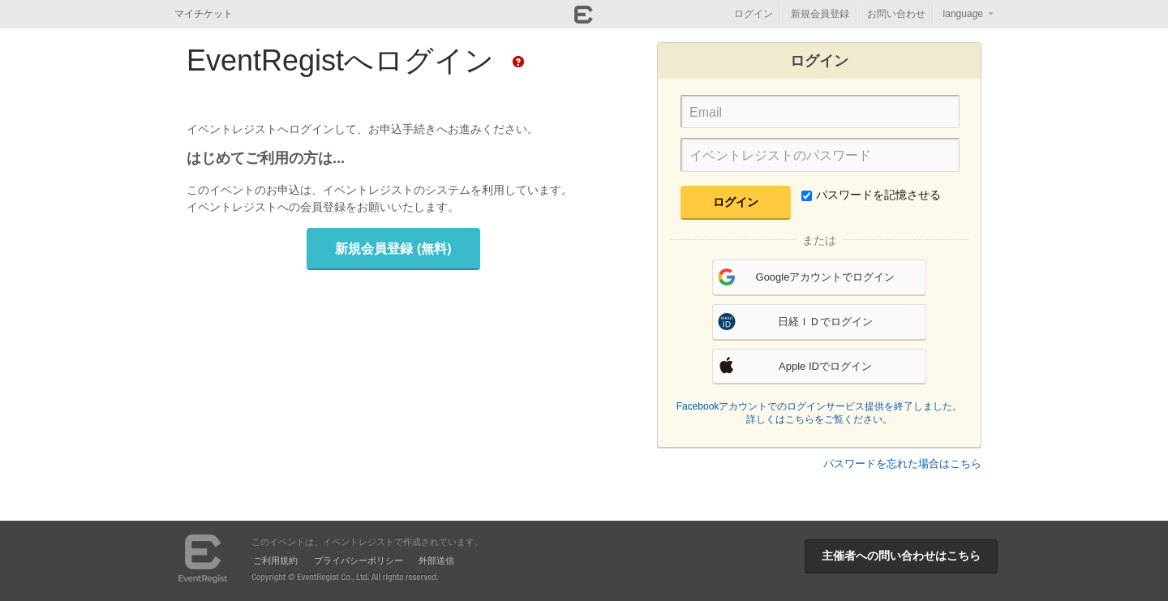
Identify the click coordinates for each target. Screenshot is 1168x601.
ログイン (753, 13)
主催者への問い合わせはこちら (901, 555)
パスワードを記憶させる (871, 194)
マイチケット (203, 13)
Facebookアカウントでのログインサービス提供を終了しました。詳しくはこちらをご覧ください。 (819, 413)
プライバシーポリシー (358, 560)
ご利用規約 (275, 560)
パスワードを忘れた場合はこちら (902, 463)
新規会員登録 (820, 13)
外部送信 (436, 560)
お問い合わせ (896, 13)
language (963, 13)
